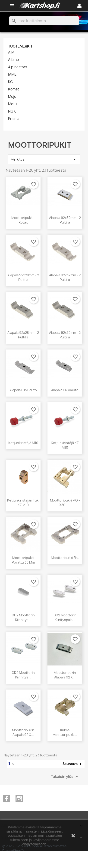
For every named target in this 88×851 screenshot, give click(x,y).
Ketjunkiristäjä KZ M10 (65, 445)
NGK (12, 111)
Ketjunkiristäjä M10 (23, 443)
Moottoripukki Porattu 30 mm (23, 559)
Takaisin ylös (65, 777)
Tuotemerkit (20, 46)
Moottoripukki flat (65, 557)
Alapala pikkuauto (23, 390)
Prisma (13, 118)
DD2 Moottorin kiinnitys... (23, 617)
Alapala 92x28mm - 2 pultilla (23, 334)
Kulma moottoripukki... (65, 732)
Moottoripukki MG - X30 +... (65, 502)
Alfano (13, 59)
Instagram (19, 798)
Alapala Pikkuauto (65, 390)
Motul (12, 104)
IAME (12, 74)
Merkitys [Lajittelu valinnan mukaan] (44, 159)
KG (10, 82)
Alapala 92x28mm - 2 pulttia (23, 277)
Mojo (12, 96)
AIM (11, 52)
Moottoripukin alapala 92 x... (65, 674)
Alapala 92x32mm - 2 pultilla (65, 277)
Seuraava (73, 764)
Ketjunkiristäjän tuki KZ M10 (23, 502)
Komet (13, 89)
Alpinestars (17, 67)
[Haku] (44, 20)
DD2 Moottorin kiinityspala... (64, 617)
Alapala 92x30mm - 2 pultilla (65, 219)
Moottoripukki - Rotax (23, 219)
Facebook (6, 798)
